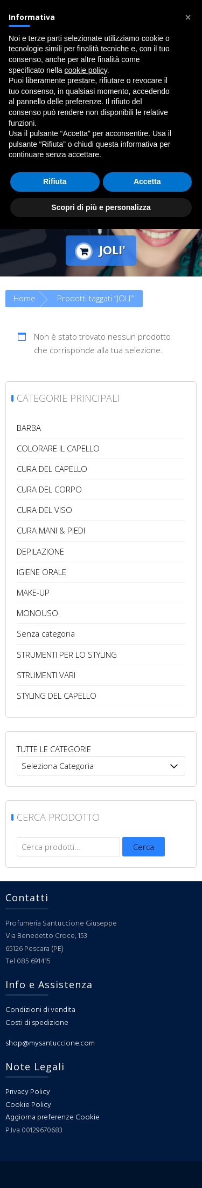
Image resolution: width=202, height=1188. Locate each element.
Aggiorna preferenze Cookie (52, 1117)
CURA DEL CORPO (49, 489)
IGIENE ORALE (41, 571)
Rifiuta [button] (55, 181)
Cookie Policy (28, 1105)
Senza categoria (46, 633)
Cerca (143, 846)
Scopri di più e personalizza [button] (100, 207)
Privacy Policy (27, 1092)
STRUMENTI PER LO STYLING (67, 654)
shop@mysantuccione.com (50, 1043)
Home (24, 298)
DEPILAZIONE (40, 551)
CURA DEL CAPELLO (52, 468)
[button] (188, 17)
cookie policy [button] (86, 70)
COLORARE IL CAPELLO (58, 448)
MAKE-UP (33, 592)
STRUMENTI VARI (46, 675)
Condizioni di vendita (40, 1010)
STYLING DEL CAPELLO (56, 695)
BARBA (29, 427)
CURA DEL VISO (44, 509)
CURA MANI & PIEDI (51, 530)
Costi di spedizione (36, 1023)
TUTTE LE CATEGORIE (54, 749)
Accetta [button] (147, 181)
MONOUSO (37, 613)
